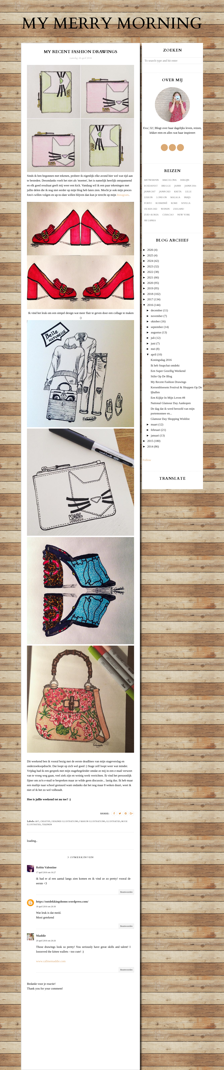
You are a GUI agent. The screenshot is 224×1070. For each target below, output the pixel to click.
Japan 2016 (190, 185)
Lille (188, 191)
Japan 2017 (149, 191)
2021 (150, 277)
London (161, 197)
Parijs (187, 197)
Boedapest (151, 185)
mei (153, 349)
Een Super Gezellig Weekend (168, 371)
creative (45, 821)
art (37, 821)
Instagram (123, 195)
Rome (174, 203)
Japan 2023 (164, 191)
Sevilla (185, 203)
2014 (150, 446)
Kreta (177, 191)
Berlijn (184, 180)
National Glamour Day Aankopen (171, 403)
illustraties (113, 821)
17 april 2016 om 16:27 (46, 872)
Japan (177, 185)
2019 (150, 288)
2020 (150, 283)
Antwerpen (151, 180)
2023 (150, 266)
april (153, 354)
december (156, 310)
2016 (150, 305)
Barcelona (169, 180)
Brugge (166, 185)
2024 (150, 261)
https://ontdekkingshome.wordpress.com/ (62, 901)
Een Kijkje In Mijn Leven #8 (168, 397)
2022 (150, 272)
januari (155, 435)
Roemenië (161, 203)
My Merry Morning (112, 23)
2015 (150, 441)
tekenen (47, 824)
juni (153, 343)
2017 (150, 299)
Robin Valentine (46, 867)
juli (153, 338)
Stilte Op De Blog (161, 376)
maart (154, 424)
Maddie (41, 935)
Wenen (165, 209)
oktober (155, 321)
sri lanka (150, 220)
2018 (150, 294)
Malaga (175, 197)
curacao (168, 214)
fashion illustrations (92, 821)
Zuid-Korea (151, 214)
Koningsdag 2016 (161, 360)
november (157, 316)
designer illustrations (65, 821)
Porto (148, 203)
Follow (147, 460)
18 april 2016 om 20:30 (46, 906)
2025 (150, 255)
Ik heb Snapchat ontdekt (165, 365)
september (157, 327)
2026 (150, 249)
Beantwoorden (126, 892)
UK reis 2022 (150, 209)
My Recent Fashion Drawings (168, 382)
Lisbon (148, 197)
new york (183, 214)
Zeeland (178, 209)
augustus (156, 332)
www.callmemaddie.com (51, 961)
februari (155, 430)
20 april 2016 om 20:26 (46, 940)
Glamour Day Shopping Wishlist (170, 419)
